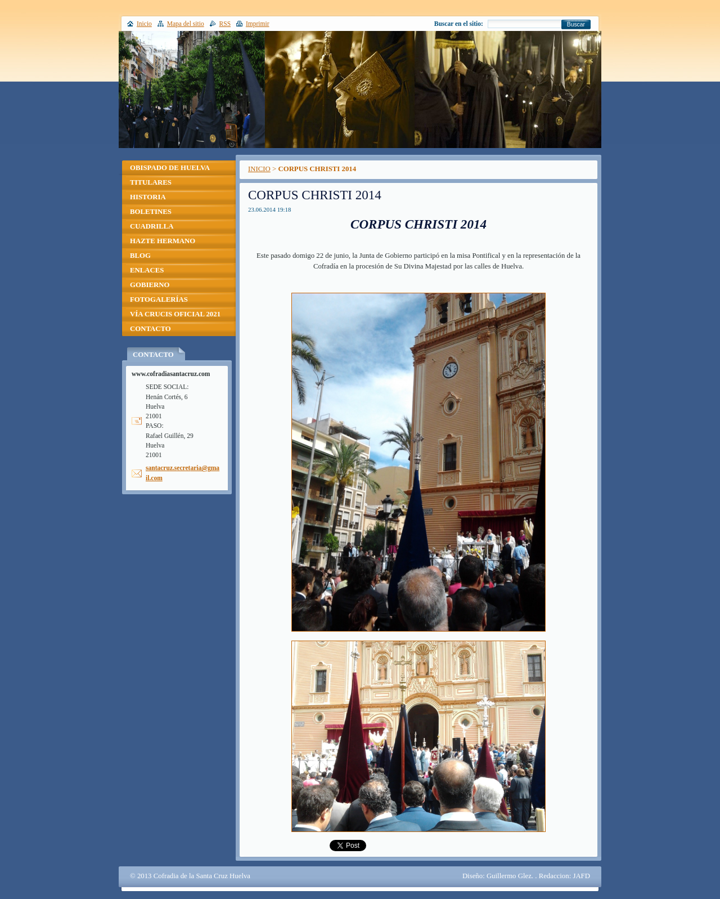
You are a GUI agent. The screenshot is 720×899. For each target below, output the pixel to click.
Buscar (576, 24)
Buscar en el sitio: (458, 23)
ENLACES (147, 270)
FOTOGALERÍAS (159, 299)
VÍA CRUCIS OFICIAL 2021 (175, 314)
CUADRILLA (152, 226)
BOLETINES (151, 212)
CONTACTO (150, 329)
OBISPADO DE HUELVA (170, 168)
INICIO (259, 169)
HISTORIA (148, 197)
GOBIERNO (149, 285)
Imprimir (257, 23)
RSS (225, 23)
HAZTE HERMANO (162, 241)
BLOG (140, 256)
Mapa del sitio (185, 23)
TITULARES (151, 182)
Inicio (144, 23)
